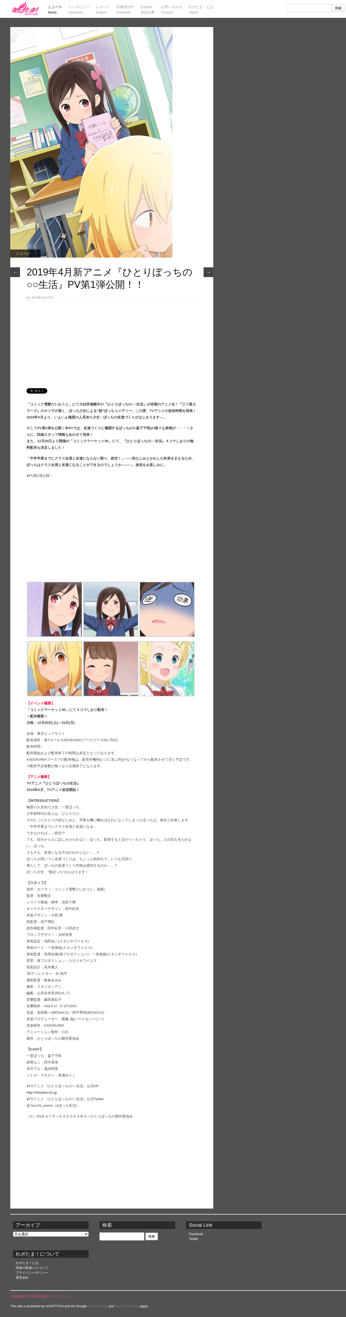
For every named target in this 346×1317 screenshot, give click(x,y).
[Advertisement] (111, 342)
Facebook (196, 1234)
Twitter (193, 1239)
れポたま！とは (27, 1263)
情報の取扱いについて (32, 1268)
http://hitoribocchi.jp (41, 1092)
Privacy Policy (98, 1306)
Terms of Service (127, 1306)
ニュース (23, 253)
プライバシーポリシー (32, 1273)
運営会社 (22, 1277)
